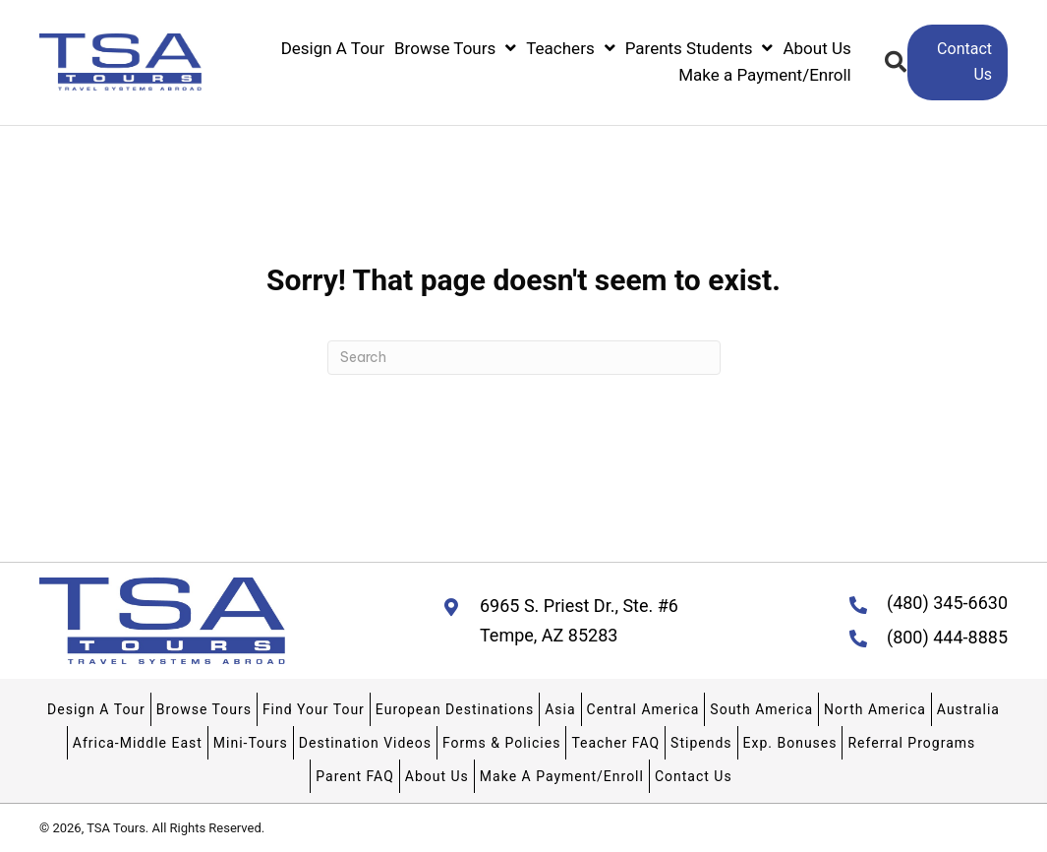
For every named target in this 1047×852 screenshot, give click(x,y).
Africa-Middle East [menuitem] (138, 743)
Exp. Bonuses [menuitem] (790, 743)
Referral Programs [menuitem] (911, 743)
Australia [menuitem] (968, 709)
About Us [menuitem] (437, 776)
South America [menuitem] (761, 709)
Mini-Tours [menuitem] (250, 743)
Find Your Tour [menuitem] (313, 709)
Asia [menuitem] (560, 709)
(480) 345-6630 (947, 602)
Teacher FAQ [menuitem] (615, 743)
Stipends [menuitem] (700, 743)
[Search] (524, 357)
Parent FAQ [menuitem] (354, 776)
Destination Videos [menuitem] (365, 743)
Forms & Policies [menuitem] (501, 743)
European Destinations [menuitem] (455, 709)
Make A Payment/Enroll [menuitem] (562, 776)
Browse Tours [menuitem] (204, 709)
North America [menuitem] (875, 709)
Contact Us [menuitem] (693, 776)
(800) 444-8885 (947, 637)
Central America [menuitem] (643, 709)
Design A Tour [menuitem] (96, 709)
